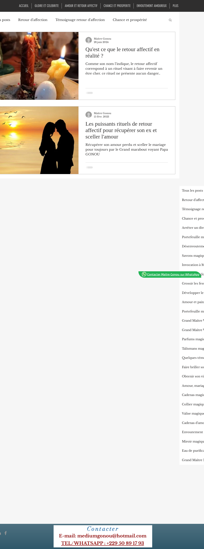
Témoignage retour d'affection (80, 20)
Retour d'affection (32, 20)
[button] (170, 20)
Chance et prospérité (130, 20)
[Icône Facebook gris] (5, 533)
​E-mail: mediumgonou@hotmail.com (102, 536)
